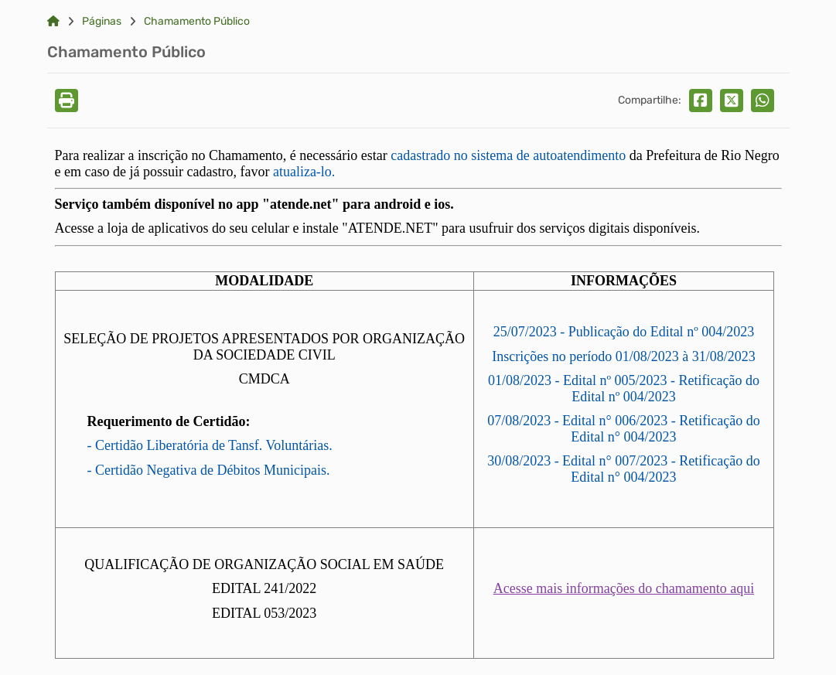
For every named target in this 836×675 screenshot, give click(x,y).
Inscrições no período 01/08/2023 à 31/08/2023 (623, 356)
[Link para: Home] (53, 21)
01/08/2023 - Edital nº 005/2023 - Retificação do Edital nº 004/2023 (623, 388)
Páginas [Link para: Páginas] (101, 21)
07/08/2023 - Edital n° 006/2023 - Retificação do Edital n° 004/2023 (623, 429)
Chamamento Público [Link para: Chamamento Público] (197, 21)
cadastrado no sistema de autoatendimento (508, 155)
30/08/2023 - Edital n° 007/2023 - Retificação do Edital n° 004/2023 (623, 469)
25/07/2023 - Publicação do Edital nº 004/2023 (624, 331)
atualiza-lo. (304, 171)
